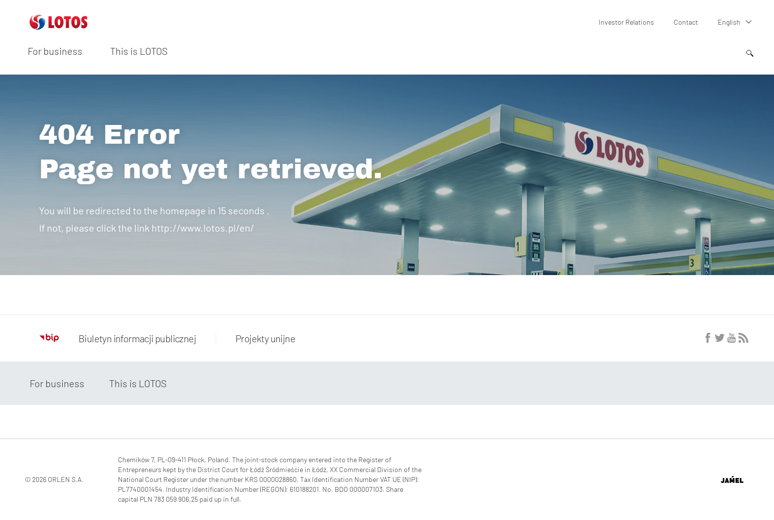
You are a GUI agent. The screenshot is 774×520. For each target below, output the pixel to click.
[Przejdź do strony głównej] (58, 26)
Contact (686, 22)
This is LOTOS (139, 51)
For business (55, 51)
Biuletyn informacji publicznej (117, 338)
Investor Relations (626, 22)
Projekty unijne (265, 338)
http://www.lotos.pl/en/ (203, 228)
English (729, 22)
